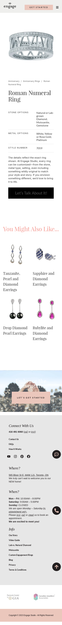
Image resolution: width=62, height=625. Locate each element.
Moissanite (14, 550)
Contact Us (14, 439)
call (26, 431)
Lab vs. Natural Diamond (20, 545)
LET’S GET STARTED (31, 397)
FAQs (11, 444)
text (33, 431)
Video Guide (14, 540)
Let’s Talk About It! (31, 193)
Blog (11, 560)
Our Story (13, 535)
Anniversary (14, 81)
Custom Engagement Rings (21, 555)
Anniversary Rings (31, 81)
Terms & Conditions (17, 569)
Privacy (12, 565)
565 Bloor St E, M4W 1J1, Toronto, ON (28, 475)
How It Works (15, 449)
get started (38, 7)
